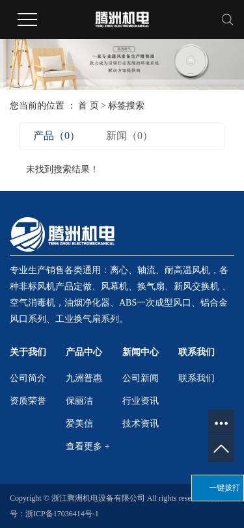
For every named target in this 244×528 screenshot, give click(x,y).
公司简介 (28, 378)
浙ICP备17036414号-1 (62, 513)
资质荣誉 (28, 401)
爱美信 (79, 424)
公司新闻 (140, 378)
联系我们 (196, 378)
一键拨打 (224, 487)
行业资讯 (140, 401)
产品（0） (56, 135)
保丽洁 (79, 401)
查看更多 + (87, 446)
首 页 (88, 106)
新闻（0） (129, 135)
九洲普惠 (84, 378)
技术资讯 (140, 424)
